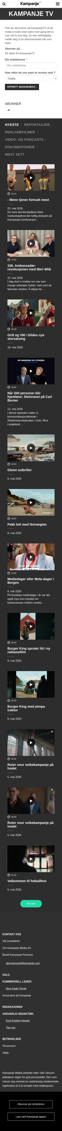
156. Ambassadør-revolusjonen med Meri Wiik (29, 267)
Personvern (9, 1046)
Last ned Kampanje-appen (31, 1116)
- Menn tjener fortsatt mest (28, 200)
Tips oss (11, 1027)
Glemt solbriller (19, 470)
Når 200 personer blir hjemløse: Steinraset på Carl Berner (29, 396)
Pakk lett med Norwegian (27, 524)
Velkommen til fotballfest (26, 881)
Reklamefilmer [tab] (20, 132)
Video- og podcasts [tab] (24, 139)
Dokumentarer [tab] (20, 147)
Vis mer (31, 903)
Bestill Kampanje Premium (17, 954)
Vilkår (5, 1052)
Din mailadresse (15, 59)
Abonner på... (13, 48)
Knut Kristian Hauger (18, 1020)
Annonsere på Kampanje (16, 995)
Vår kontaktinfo (11, 941)
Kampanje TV (31, 13)
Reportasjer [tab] (37, 125)
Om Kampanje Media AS (16, 948)
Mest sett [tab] (14, 154)
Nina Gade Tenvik (16, 988)
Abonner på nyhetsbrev (31, 1104)
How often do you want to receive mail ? (30, 72)
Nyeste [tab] (12, 125)
